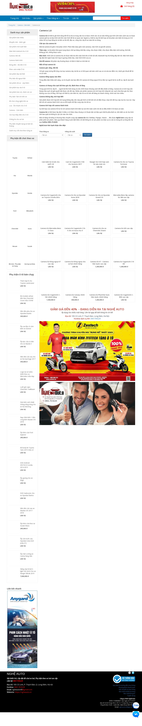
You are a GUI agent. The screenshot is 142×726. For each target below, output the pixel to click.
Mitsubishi (29, 211)
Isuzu (30, 229)
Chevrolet (15, 229)
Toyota (15, 158)
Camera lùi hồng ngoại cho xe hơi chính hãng (75, 263)
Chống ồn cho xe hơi (16, 119)
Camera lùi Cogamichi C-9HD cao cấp (123, 296)
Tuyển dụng (131, 696)
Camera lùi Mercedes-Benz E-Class (50, 229)
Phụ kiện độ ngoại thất (17, 78)
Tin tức (66, 18)
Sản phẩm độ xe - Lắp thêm (19, 83)
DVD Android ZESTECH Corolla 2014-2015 (26, 465)
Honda (30, 193)
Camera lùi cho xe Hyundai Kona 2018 (75, 196)
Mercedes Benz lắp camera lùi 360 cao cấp (123, 196)
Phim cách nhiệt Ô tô (16, 69)
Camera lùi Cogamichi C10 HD (124, 263)
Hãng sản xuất (70, 131)
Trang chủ (14, 18)
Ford (14, 211)
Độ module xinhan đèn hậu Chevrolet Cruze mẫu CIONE (26, 298)
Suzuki (30, 246)
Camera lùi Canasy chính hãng (75, 296)
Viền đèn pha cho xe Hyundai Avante (27, 312)
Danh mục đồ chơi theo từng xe (20, 131)
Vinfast (29, 158)
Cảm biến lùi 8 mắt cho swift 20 (51, 163)
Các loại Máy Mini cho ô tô (18, 115)
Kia (15, 176)
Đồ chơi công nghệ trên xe (18, 101)
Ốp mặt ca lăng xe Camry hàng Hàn (26, 555)
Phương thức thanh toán (127, 687)
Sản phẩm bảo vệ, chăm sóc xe (20, 92)
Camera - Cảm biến (24, 25)
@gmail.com (27, 689)
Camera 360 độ (14, 56)
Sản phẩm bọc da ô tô (17, 87)
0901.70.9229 (19, 687)
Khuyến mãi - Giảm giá (17, 42)
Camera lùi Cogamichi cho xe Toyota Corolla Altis (51, 196)
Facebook (131, 673)
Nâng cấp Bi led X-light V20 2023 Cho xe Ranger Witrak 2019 (28, 571)
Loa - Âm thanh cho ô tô (18, 106)
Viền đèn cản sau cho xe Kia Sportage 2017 (28, 358)
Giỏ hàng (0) (127, 6)
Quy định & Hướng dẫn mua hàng (124, 685)
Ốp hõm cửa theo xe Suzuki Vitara (27, 524)
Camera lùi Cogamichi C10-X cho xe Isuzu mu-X (75, 229)
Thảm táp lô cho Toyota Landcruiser (27, 282)
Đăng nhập (130, 3)
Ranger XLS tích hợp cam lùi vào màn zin (99, 163)
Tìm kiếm (87, 135)
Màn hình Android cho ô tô (18, 51)
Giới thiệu (26, 18)
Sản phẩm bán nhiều (16, 38)
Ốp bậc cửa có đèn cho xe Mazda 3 (27, 342)
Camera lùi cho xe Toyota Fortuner (124, 163)
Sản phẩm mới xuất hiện (18, 47)
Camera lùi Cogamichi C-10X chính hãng (50, 296)
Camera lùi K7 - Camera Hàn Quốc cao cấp (99, 263)
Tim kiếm (125, 18)
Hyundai (15, 193)
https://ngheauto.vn (23, 692)
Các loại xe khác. (29, 264)
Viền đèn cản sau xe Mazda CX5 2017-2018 (27, 510)
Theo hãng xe (53, 18)
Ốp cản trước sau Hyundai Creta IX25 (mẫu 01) (27, 541)
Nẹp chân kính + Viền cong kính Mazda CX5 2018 (28, 419)
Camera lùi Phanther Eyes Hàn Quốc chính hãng (99, 296)
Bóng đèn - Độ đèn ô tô (17, 65)
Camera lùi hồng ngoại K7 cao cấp (51, 263)
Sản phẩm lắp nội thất (17, 74)
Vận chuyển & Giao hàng (127, 689)
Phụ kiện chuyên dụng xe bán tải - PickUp (21, 125)
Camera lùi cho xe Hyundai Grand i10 (99, 196)
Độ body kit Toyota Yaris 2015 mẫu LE (27, 449)
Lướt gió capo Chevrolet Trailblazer (27, 388)
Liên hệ (75, 18)
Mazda (30, 176)
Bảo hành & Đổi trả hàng (127, 691)
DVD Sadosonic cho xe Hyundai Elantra (27, 494)
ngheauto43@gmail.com (127, 707)
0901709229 (96, 318)
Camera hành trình (16, 60)
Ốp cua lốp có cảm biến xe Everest (27, 327)
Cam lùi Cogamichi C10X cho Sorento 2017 (75, 163)
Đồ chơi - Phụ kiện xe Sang (15, 265)
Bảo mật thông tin (129, 693)
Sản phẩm (38, 18)
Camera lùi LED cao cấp (124, 228)
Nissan (15, 246)
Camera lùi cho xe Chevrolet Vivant (99, 229)
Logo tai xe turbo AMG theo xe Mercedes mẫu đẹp (27, 374)
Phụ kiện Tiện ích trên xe (18, 97)
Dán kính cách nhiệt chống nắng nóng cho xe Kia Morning (28, 404)
